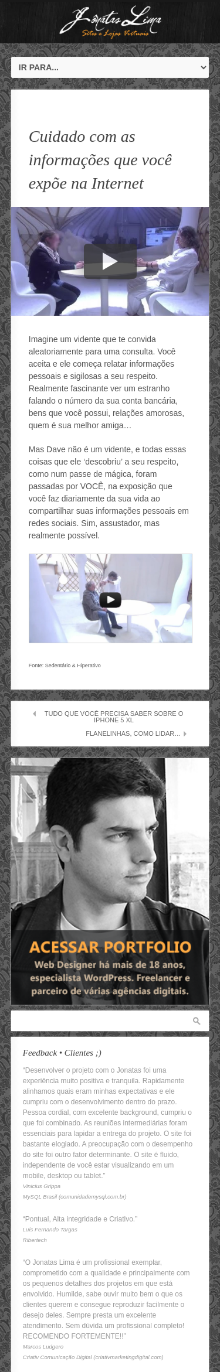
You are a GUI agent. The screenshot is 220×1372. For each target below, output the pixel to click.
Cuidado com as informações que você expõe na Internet (100, 159)
